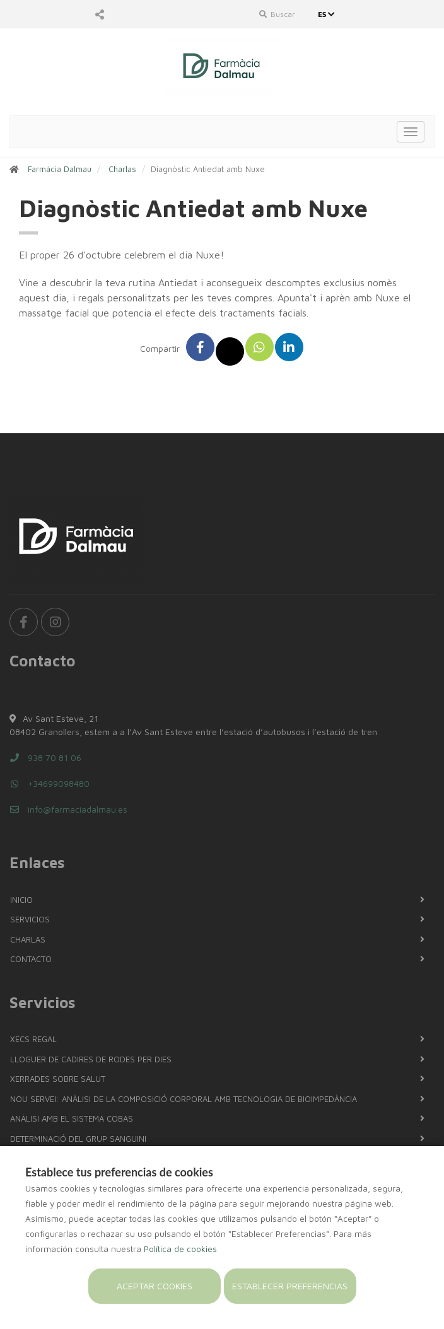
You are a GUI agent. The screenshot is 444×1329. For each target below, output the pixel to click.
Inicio (21, 900)
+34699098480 (49, 783)
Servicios (30, 919)
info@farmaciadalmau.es (68, 809)
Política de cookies (180, 1249)
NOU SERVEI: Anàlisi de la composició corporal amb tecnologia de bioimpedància (183, 1099)
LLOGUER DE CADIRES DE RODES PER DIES (91, 1059)
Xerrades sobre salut (57, 1079)
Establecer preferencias (290, 1285)
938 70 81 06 (45, 757)
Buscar (277, 14)
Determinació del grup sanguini (78, 1139)
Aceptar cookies (154, 1285)
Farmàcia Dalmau (59, 169)
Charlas (122, 169)
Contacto (31, 959)
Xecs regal (33, 1039)
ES (327, 14)
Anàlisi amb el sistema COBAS (71, 1118)
